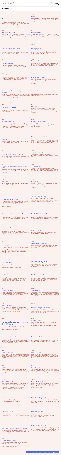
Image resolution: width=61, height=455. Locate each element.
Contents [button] (54, 3)
